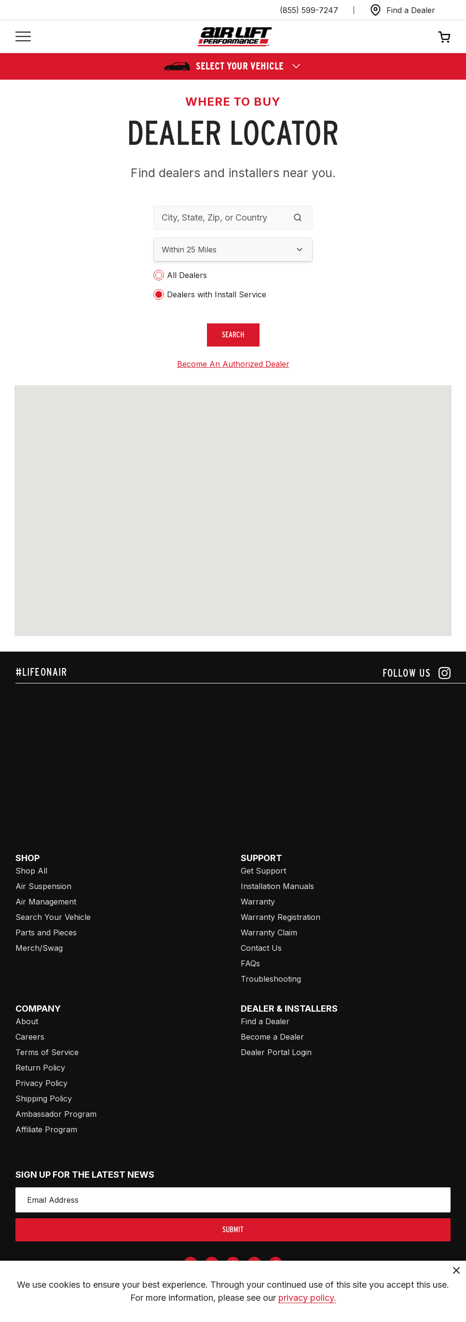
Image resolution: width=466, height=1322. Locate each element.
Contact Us (261, 948)
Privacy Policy (41, 1083)
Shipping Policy (43, 1098)
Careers (29, 1037)
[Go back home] (234, 37)
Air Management (45, 901)
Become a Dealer (272, 1037)
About (26, 1021)
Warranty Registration (280, 917)
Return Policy (40, 1067)
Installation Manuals (277, 886)
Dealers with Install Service (216, 294)
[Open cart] (444, 36)
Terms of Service (47, 1052)
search (233, 334)
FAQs (250, 963)
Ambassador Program (55, 1114)
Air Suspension (43, 886)
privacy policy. (307, 1298)
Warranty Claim (269, 932)
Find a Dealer (265, 1021)
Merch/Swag (39, 948)
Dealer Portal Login (276, 1052)
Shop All (31, 871)
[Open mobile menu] (23, 37)
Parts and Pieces (46, 932)
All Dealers (187, 275)
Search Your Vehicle (53, 917)
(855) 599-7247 (309, 10)
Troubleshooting (271, 979)
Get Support (263, 871)
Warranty (258, 901)
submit (233, 1229)
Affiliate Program (46, 1129)
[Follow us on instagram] (417, 673)
